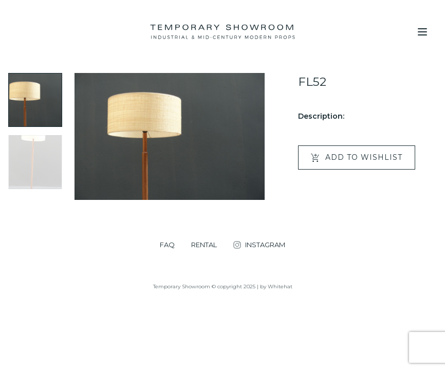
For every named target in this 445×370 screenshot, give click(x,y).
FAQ (167, 245)
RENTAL (204, 245)
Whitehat (280, 286)
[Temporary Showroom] (222, 32)
